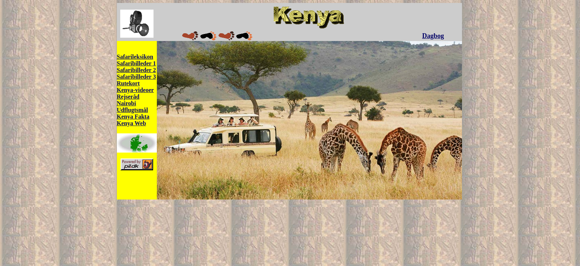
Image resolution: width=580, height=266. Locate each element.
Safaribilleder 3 (136, 77)
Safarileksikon (135, 57)
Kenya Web (131, 123)
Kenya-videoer (135, 90)
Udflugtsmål (132, 110)
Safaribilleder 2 (136, 70)
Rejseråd (128, 96)
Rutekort (128, 83)
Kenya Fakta (133, 116)
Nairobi (126, 103)
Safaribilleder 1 (136, 63)
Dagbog (433, 36)
